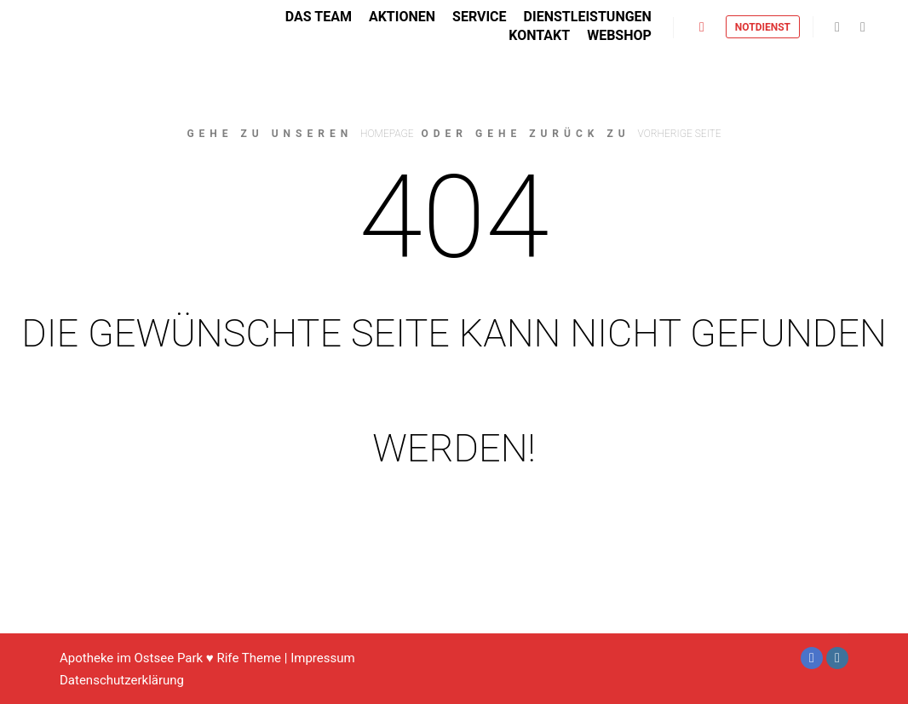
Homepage (386, 134)
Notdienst (762, 29)
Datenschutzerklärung (122, 680)
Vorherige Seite (679, 134)
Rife (227, 658)
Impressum (322, 658)
